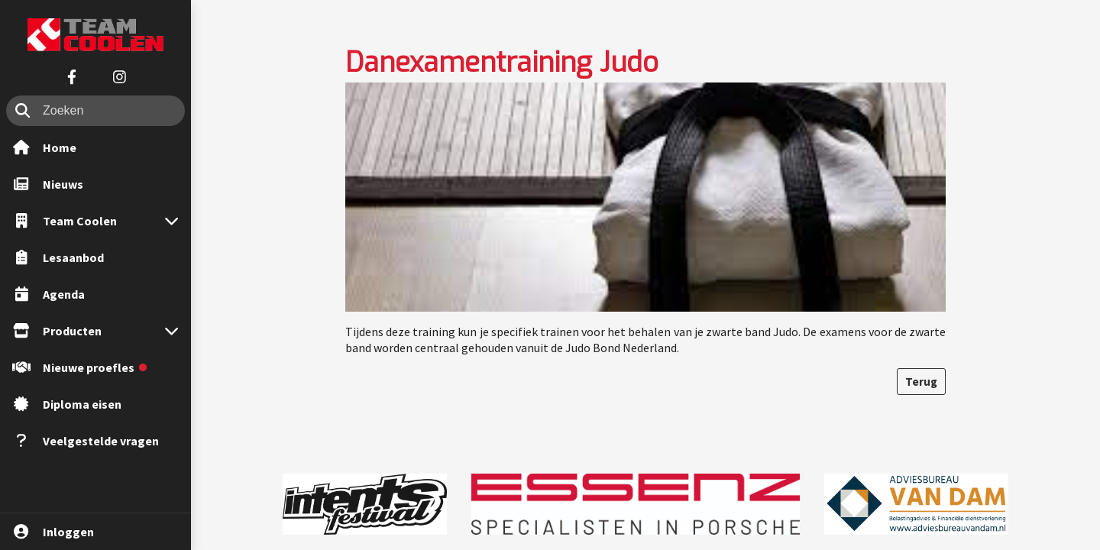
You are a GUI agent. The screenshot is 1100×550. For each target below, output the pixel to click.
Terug (921, 381)
